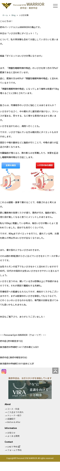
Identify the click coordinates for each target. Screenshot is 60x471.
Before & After (13, 422)
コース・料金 (13, 409)
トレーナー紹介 (14, 415)
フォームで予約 (14, 450)
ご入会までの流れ (15, 412)
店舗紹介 (11, 419)
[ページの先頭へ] (55, 371)
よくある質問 (13, 436)
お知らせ (11, 433)
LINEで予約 (12, 447)
